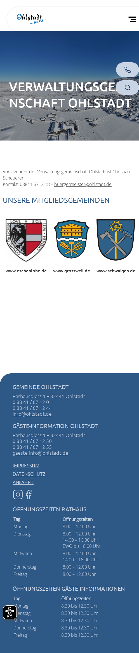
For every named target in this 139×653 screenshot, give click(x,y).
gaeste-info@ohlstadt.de (40, 452)
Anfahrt (23, 482)
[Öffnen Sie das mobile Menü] (133, 19)
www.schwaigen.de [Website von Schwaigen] (115, 270)
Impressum (26, 465)
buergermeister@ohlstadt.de (83, 184)
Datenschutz (29, 474)
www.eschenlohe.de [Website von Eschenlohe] (26, 270)
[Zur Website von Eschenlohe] (26, 240)
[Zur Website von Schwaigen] (115, 239)
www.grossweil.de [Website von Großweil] (71, 270)
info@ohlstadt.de (32, 413)
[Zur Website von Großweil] (71, 239)
